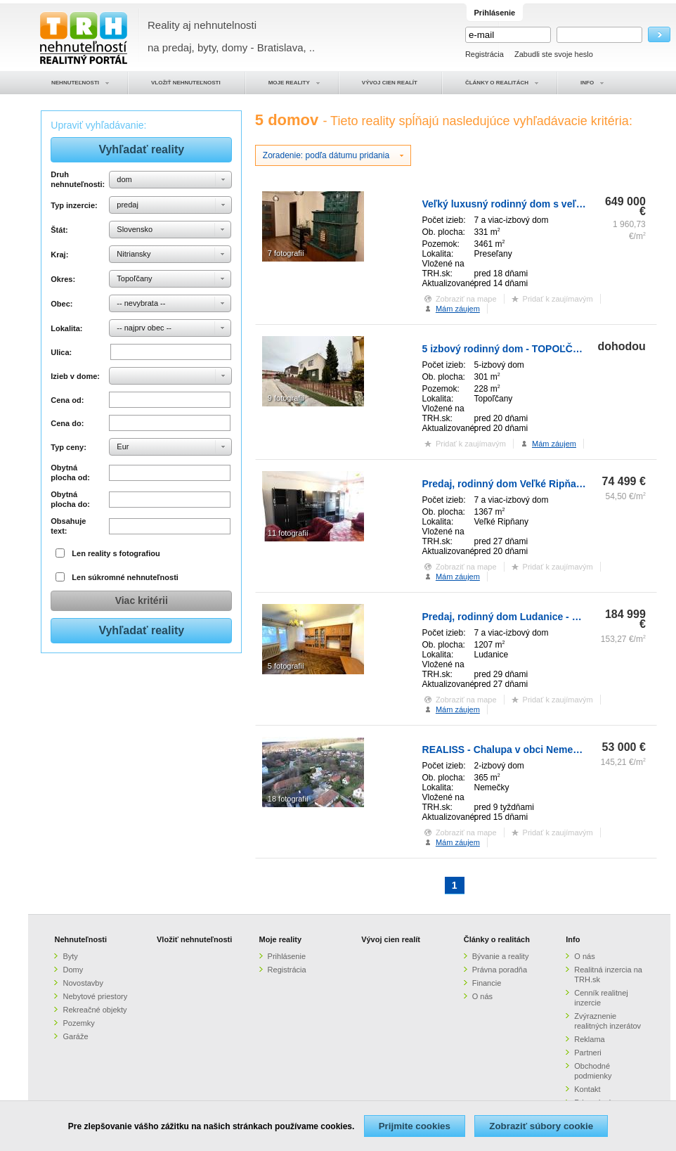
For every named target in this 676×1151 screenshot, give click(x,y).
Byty (70, 956)
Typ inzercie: (74, 205)
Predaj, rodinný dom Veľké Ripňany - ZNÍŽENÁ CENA (546, 483)
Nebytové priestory (95, 996)
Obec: (61, 304)
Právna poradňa (499, 969)
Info (573, 939)
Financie (487, 983)
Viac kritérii (141, 600)
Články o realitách (497, 939)
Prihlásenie (287, 956)
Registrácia (484, 54)
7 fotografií (286, 253)
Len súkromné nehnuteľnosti (125, 577)
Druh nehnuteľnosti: (78, 179)
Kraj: (59, 254)
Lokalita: (66, 328)
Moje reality (280, 939)
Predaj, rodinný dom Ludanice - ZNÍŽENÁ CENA (533, 616)
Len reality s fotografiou (116, 553)
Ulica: (61, 352)
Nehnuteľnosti (80, 939)
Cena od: (67, 400)
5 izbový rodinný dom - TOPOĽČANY (508, 348)
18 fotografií (288, 799)
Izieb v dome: (75, 376)
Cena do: (67, 423)
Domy (73, 969)
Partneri (588, 1052)
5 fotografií (286, 666)
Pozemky (78, 1023)
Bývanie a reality (500, 956)
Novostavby (83, 983)
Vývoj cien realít (390, 939)
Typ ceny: (68, 447)
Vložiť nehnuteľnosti (194, 939)
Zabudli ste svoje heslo (553, 54)
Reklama (589, 1039)
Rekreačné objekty (94, 1009)
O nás (482, 996)
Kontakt (587, 1089)
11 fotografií (288, 533)
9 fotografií (286, 398)
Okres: (63, 279)
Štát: (59, 230)
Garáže (75, 1036)
